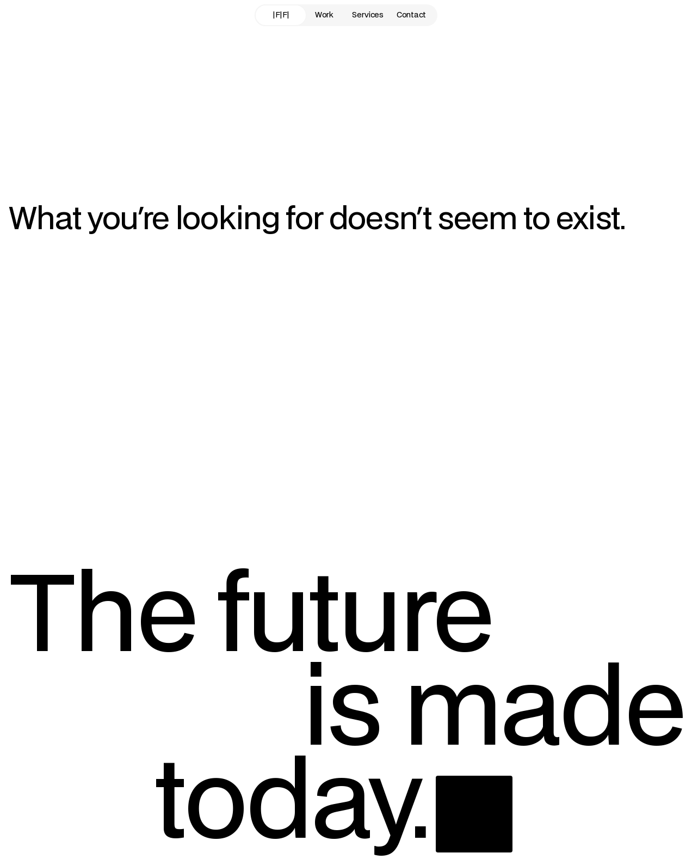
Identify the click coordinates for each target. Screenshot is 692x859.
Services (368, 15)
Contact (411, 15)
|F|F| (280, 15)
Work (324, 15)
